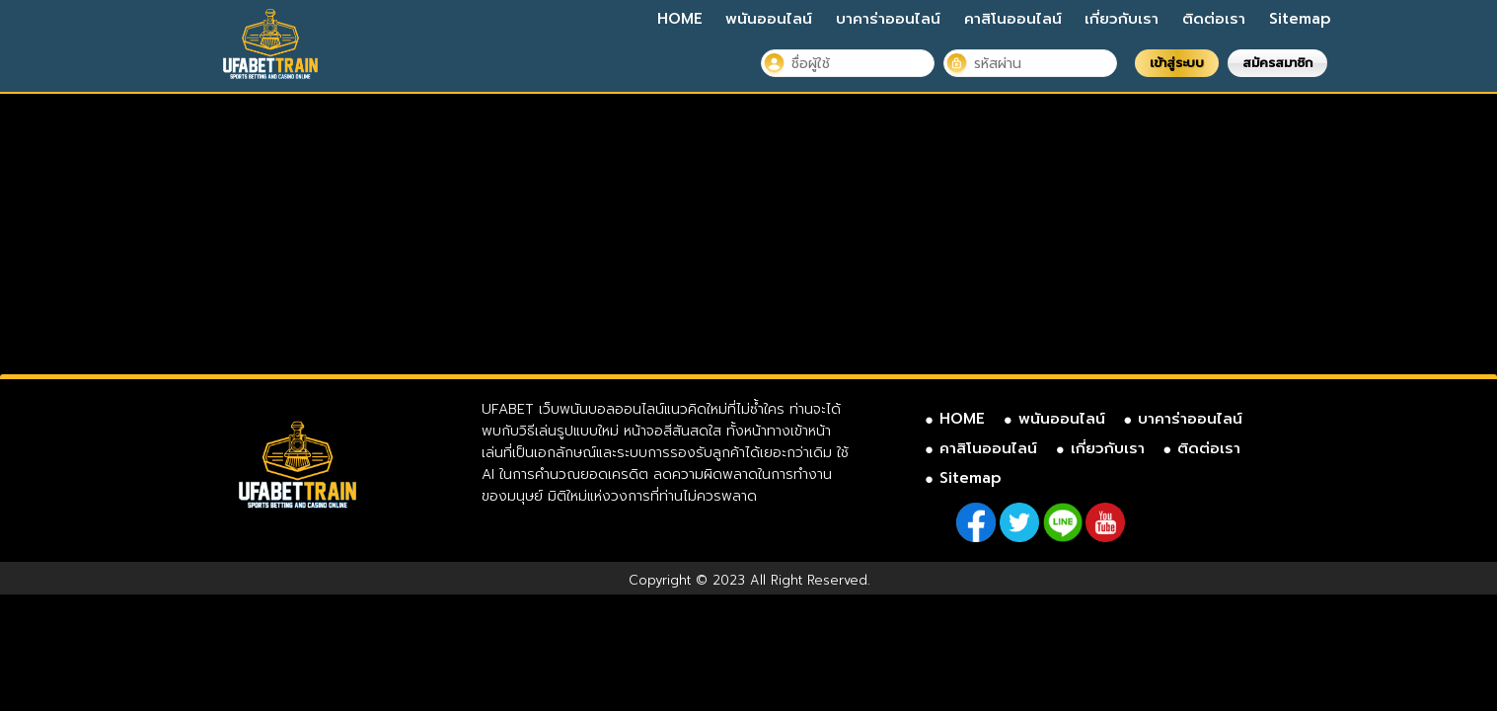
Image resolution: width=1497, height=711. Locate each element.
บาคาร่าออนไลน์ (888, 19)
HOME (680, 19)
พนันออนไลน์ (768, 19)
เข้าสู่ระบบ (1177, 62)
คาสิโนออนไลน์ (1013, 19)
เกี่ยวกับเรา (1122, 19)
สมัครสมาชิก (1277, 62)
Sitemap (1300, 19)
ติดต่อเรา (1213, 19)
